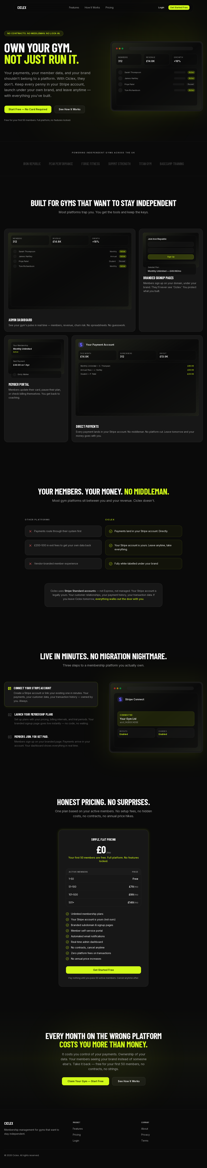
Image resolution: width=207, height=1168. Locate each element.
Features (74, 7)
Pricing (109, 7)
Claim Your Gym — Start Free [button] (86, 1081)
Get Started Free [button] (179, 7)
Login (76, 1140)
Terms (144, 1140)
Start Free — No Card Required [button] (28, 109)
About (144, 1128)
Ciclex (21, 7)
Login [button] (161, 7)
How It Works (92, 7)
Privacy (145, 1134)
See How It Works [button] (70, 109)
